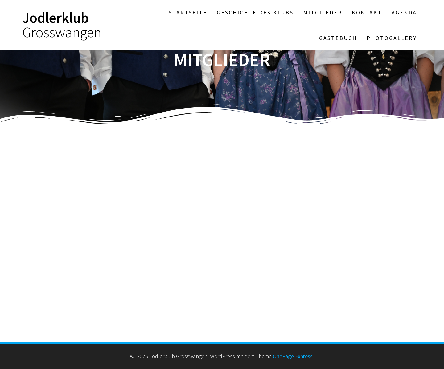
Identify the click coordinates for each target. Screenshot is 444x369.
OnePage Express (293, 356)
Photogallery (392, 38)
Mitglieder (322, 12)
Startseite (188, 12)
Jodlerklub (61, 25)
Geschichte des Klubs (255, 12)
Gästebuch (338, 38)
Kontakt (367, 12)
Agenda (404, 12)
